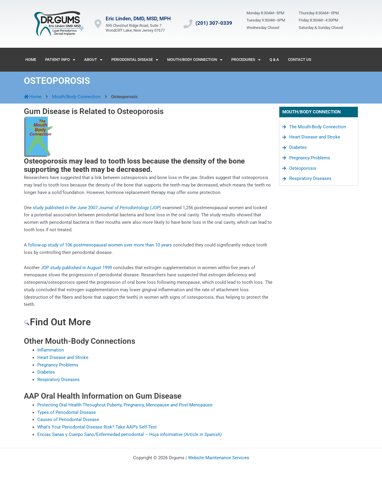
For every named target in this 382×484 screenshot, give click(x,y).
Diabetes (46, 372)
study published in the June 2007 (97, 207)
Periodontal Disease (134, 60)
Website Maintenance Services (218, 457)
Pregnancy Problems (57, 365)
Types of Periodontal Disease (66, 412)
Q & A (274, 59)
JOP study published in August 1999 (76, 267)
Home (30, 59)
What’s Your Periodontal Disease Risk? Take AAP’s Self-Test (97, 427)
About (93, 60)
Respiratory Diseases (58, 379)
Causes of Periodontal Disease (68, 419)
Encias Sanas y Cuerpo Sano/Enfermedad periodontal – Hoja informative (129, 434)
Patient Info (60, 60)
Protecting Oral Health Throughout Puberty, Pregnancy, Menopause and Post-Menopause (124, 405)
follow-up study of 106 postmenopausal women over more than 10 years (100, 245)
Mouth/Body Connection (194, 60)
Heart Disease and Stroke (62, 357)
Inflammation (50, 350)
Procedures (246, 60)
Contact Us (299, 59)
